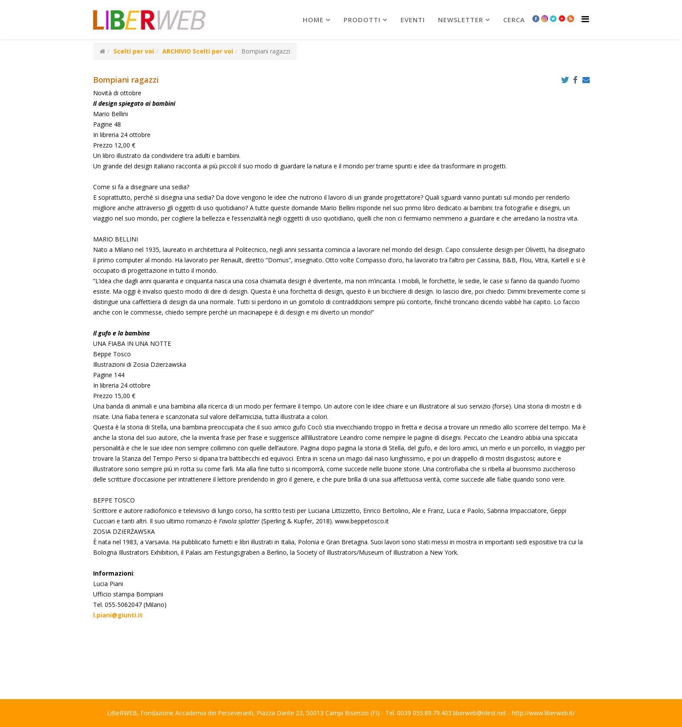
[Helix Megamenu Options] (585, 19)
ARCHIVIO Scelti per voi (197, 51)
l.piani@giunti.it (118, 615)
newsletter (460, 19)
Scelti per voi (134, 51)
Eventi (413, 19)
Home (313, 19)
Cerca (514, 19)
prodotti (362, 19)
